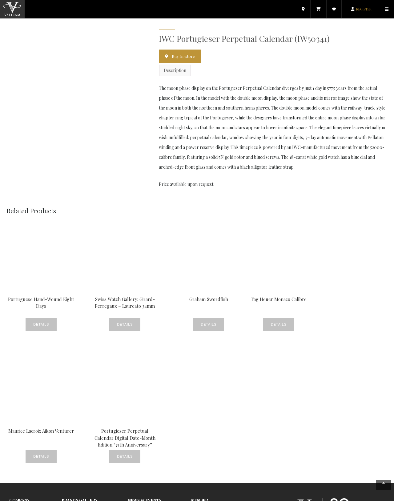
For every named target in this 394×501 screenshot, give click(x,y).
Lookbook (137, 424)
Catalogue (200, 384)
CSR (131, 397)
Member (199, 369)
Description (175, 71)
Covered (136, 384)
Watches (135, 472)
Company (19, 369)
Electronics (72, 404)
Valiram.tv (200, 404)
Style (132, 458)
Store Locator (22, 391)
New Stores (139, 431)
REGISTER (364, 9)
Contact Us (19, 411)
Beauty (134, 377)
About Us (17, 377)
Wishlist (198, 391)
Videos (134, 465)
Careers (17, 404)
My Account (202, 377)
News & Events (23, 384)
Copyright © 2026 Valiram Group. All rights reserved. (116, 496)
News (133, 438)
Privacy (318, 496)
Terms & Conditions (346, 496)
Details (32, 325)
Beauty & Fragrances (82, 384)
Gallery (134, 418)
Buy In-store (184, 56)
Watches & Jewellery (81, 391)
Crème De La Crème (147, 391)
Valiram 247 (19, 397)
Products (136, 445)
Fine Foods (138, 411)
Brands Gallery (80, 369)
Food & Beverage (78, 397)
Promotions (139, 452)
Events (134, 404)
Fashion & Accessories (82, 377)
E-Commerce (203, 397)
